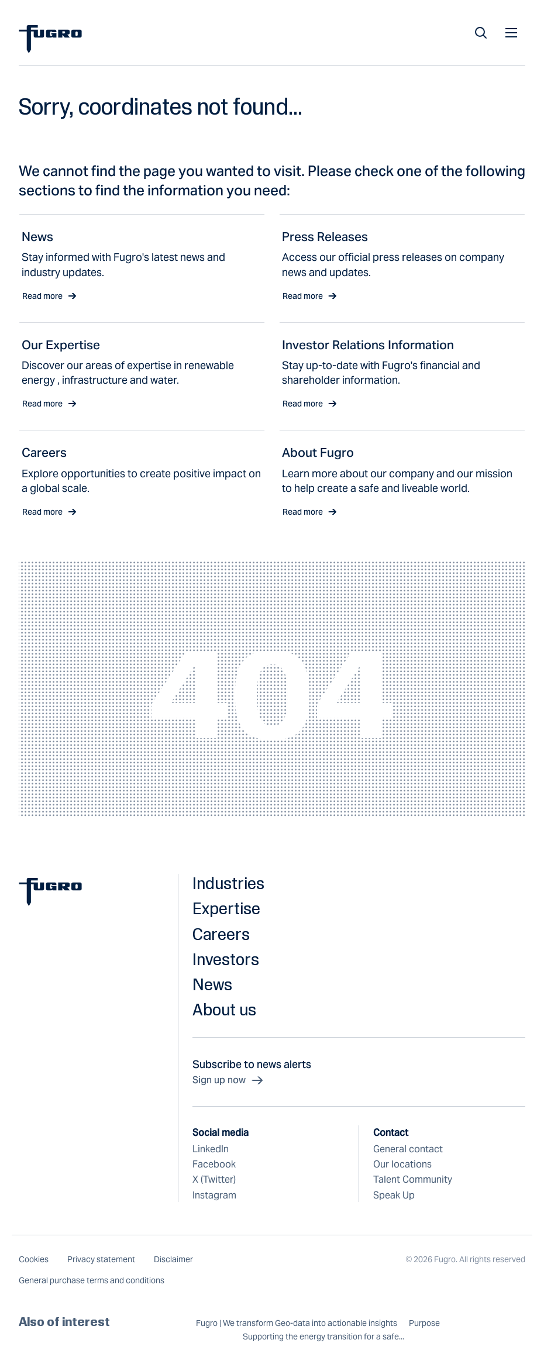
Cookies (34, 1259)
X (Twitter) (214, 1179)
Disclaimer (173, 1259)
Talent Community (412, 1179)
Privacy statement (101, 1259)
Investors (225, 959)
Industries (228, 883)
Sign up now (228, 1080)
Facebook (214, 1164)
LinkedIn (210, 1149)
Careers (221, 934)
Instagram (214, 1195)
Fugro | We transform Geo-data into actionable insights (296, 1323)
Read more (49, 296)
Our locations (402, 1164)
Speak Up (394, 1195)
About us (224, 1009)
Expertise (226, 908)
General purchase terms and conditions (91, 1280)
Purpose (424, 1323)
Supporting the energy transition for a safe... (323, 1337)
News (212, 984)
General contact (408, 1149)
